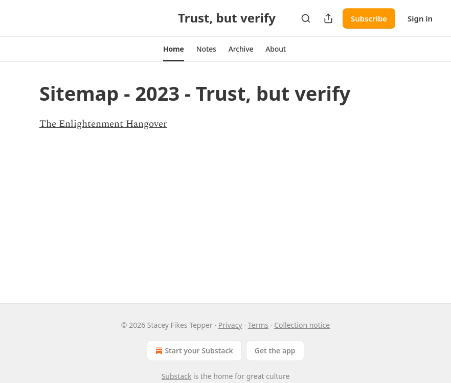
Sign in (420, 18)
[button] (173, 49)
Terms (258, 325)
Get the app (275, 350)
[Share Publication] (328, 18)
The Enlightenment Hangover (103, 124)
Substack (177, 376)
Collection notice (302, 325)
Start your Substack (193, 350)
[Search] (306, 18)
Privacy (230, 325)
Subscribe (369, 18)
